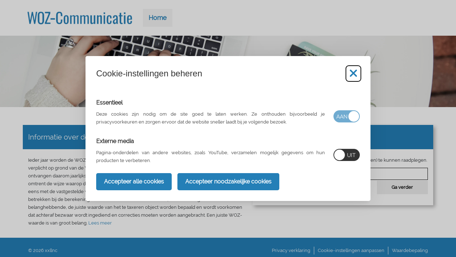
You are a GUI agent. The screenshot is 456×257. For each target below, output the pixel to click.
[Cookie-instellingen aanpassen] (353, 73)
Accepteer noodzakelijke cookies (228, 181)
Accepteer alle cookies (134, 181)
